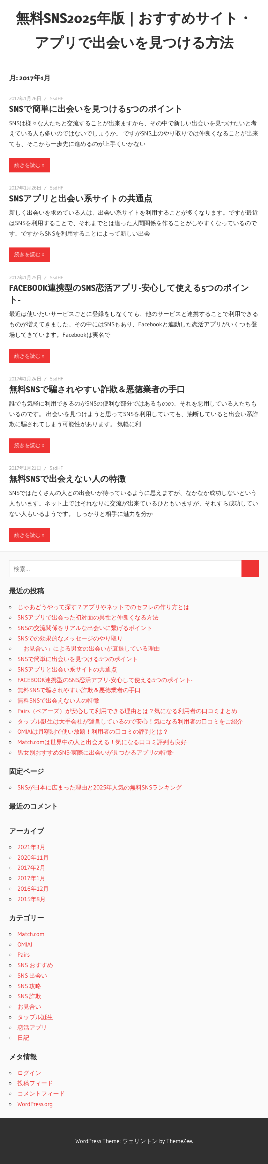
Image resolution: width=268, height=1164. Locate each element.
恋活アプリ (32, 1027)
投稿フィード (35, 1083)
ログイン (29, 1072)
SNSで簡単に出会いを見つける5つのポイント (96, 109)
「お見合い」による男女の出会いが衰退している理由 (88, 648)
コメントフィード (41, 1093)
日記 (23, 1037)
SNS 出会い (32, 975)
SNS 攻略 (29, 985)
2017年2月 (31, 867)
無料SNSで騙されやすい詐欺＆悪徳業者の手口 (97, 389)
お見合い (29, 1006)
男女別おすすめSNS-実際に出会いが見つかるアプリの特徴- (95, 752)
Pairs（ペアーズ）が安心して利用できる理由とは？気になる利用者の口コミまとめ (127, 710)
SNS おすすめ (35, 965)
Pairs (23, 954)
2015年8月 (31, 899)
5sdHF (56, 98)
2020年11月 (33, 857)
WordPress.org (35, 1103)
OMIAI (24, 944)
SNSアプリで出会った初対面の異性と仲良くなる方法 (87, 617)
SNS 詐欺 (29, 996)
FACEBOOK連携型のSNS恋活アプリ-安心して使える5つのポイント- (105, 679)
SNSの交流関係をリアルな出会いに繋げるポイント (84, 627)
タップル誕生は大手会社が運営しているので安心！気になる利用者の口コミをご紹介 (130, 721)
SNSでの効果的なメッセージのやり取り (70, 638)
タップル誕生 (35, 1017)
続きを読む (27, 165)
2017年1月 (31, 878)
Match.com (30, 933)
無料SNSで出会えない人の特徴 (67, 479)
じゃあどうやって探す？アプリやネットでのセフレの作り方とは (103, 606)
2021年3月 (31, 847)
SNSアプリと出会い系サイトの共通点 (80, 198)
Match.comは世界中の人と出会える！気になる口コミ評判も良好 (102, 742)
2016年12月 (33, 888)
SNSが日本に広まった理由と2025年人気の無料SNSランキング (99, 787)
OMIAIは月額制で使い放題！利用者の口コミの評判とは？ (93, 731)
